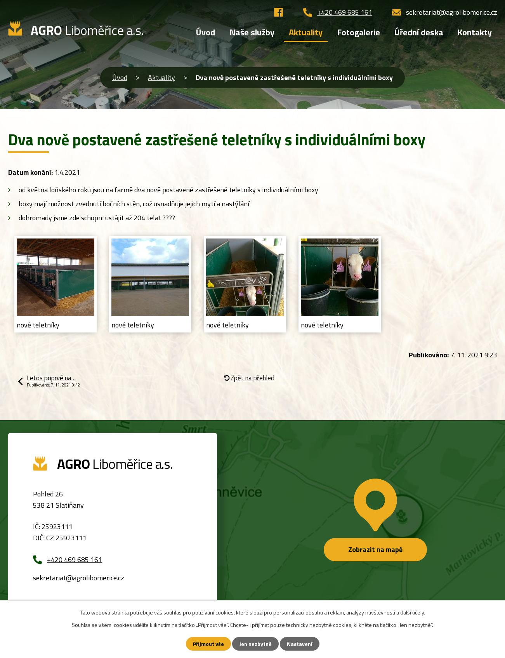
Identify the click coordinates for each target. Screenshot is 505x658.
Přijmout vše (208, 644)
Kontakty (474, 32)
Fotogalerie (358, 32)
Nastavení (299, 644)
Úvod (119, 77)
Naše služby (251, 32)
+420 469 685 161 (344, 12)
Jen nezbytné (255, 644)
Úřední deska (418, 32)
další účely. (412, 612)
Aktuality (161, 77)
